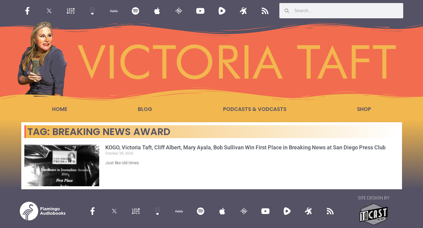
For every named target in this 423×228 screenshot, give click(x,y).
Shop (364, 109)
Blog (145, 109)
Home (59, 109)
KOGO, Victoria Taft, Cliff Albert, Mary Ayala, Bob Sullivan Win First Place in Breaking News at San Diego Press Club (245, 147)
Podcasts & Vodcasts (254, 109)
